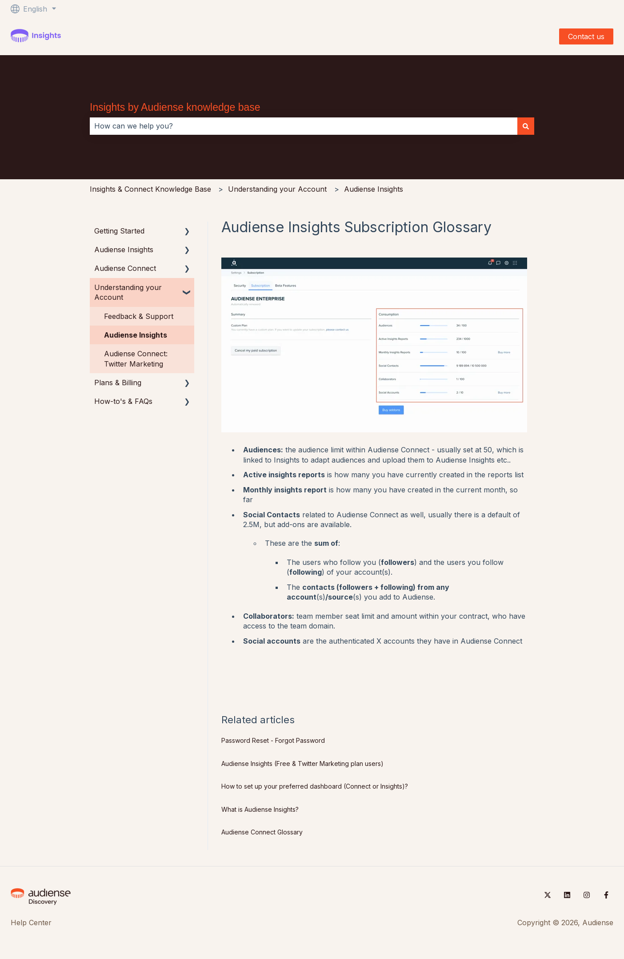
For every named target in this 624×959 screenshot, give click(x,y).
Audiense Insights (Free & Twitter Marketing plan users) (302, 763)
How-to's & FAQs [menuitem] (123, 401)
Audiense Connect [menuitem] (125, 268)
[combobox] (303, 125)
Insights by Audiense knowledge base (175, 107)
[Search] (525, 125)
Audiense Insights (373, 189)
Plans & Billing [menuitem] (117, 382)
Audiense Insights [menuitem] (123, 249)
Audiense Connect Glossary (262, 832)
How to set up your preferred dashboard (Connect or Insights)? (314, 786)
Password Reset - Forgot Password (273, 740)
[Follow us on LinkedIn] (567, 895)
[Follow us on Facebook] (606, 895)
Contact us (586, 36)
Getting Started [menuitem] (119, 230)
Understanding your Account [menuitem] (128, 292)
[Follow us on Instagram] (587, 895)
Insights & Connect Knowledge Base (150, 189)
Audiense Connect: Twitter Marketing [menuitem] (136, 358)
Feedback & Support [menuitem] (138, 316)
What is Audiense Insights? (260, 809)
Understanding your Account (277, 189)
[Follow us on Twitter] (547, 895)
